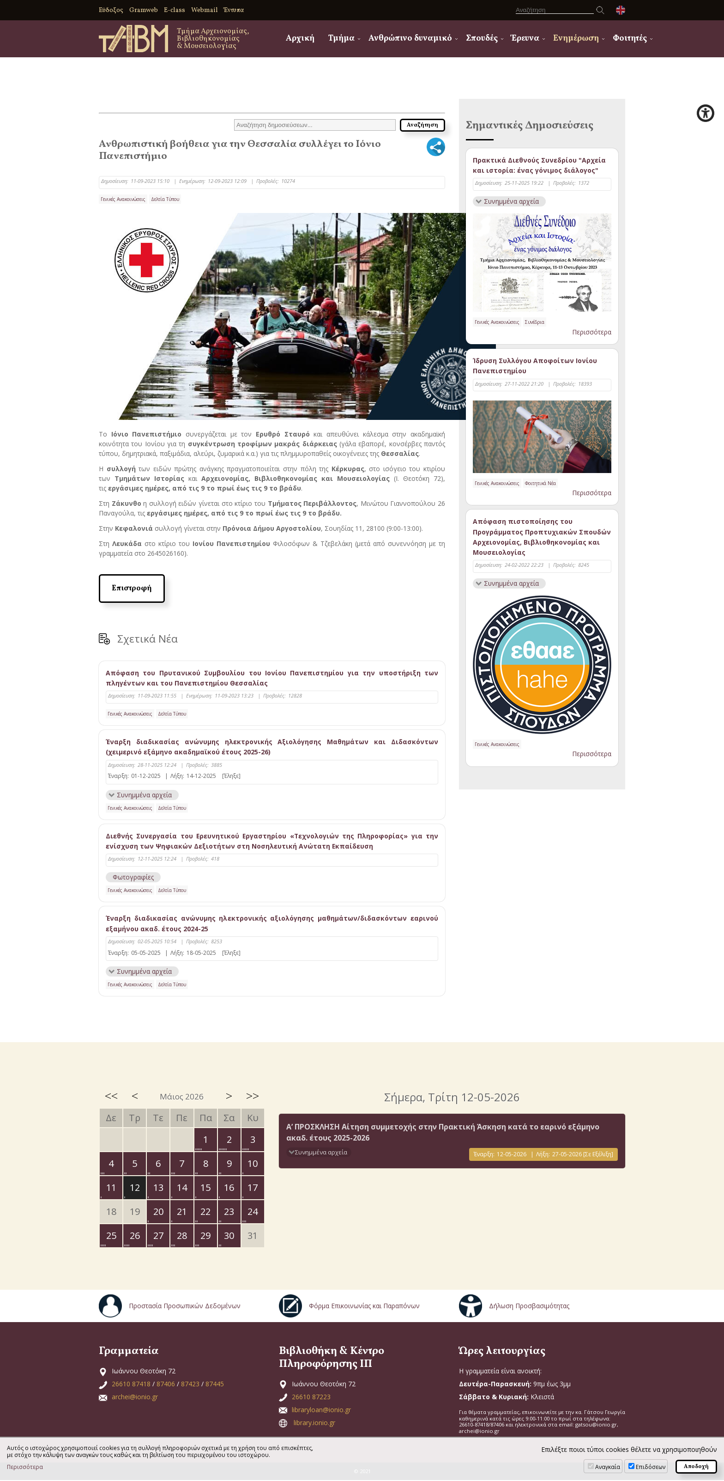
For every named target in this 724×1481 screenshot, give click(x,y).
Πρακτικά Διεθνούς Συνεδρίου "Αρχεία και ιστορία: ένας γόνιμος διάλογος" (539, 165)
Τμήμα (341, 38)
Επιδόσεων (650, 1467)
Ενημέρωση (576, 38)
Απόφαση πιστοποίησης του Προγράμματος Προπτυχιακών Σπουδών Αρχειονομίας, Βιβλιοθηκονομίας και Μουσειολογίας (542, 537)
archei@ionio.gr (135, 1397)
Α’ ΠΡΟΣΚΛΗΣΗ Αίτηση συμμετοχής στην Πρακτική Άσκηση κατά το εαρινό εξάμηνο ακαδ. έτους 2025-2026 (442, 1132)
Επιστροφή (132, 588)
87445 (214, 1384)
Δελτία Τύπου (165, 199)
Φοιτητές (630, 38)
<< (111, 1096)
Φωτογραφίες (133, 877)
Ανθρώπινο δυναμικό (410, 38)
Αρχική (300, 38)
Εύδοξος (111, 10)
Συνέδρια (534, 322)
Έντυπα (234, 10)
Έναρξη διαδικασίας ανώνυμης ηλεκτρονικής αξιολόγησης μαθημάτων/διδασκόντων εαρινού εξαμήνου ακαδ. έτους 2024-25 (272, 924)
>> (252, 1096)
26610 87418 (131, 1384)
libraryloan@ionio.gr (321, 1410)
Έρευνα (525, 38)
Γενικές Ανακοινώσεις (123, 199)
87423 (190, 1384)
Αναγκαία (607, 1467)
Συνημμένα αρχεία (144, 794)
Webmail (204, 10)
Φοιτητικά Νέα (540, 483)
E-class (174, 10)
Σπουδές (482, 38)
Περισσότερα (591, 332)
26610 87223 (311, 1397)
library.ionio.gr (314, 1423)
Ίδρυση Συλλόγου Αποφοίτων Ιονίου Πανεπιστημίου (535, 366)
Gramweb (143, 10)
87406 (166, 1384)
